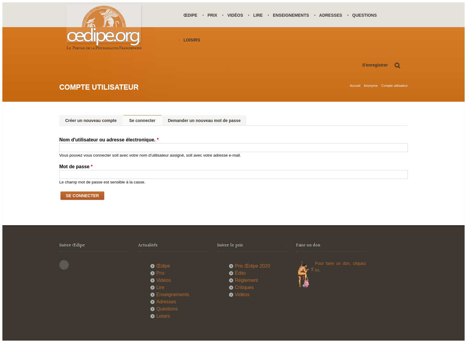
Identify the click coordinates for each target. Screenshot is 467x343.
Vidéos (235, 15)
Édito (240, 273)
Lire (258, 15)
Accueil (355, 85)
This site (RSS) (64, 265)
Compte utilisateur (394, 85)
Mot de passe (76, 166)
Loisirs (191, 40)
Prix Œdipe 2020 (252, 265)
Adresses (330, 15)
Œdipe (190, 15)
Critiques (244, 287)
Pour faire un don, (334, 263)
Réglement (246, 280)
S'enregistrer (375, 65)
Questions (364, 15)
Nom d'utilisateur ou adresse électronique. (109, 139)
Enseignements (291, 15)
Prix (212, 15)
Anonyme (371, 85)
